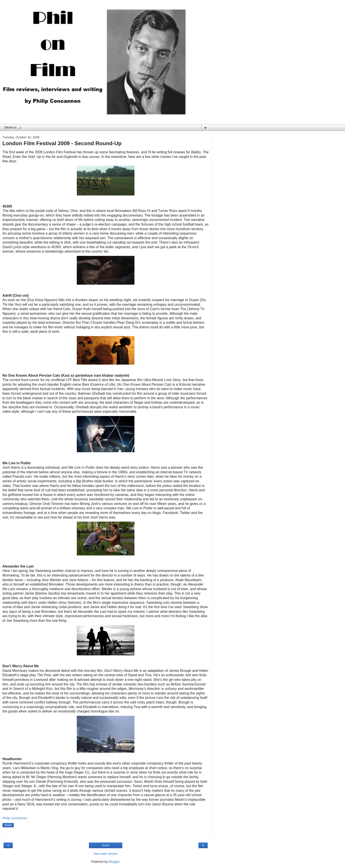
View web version (105, 853)
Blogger (114, 861)
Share (8, 825)
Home (105, 845)
